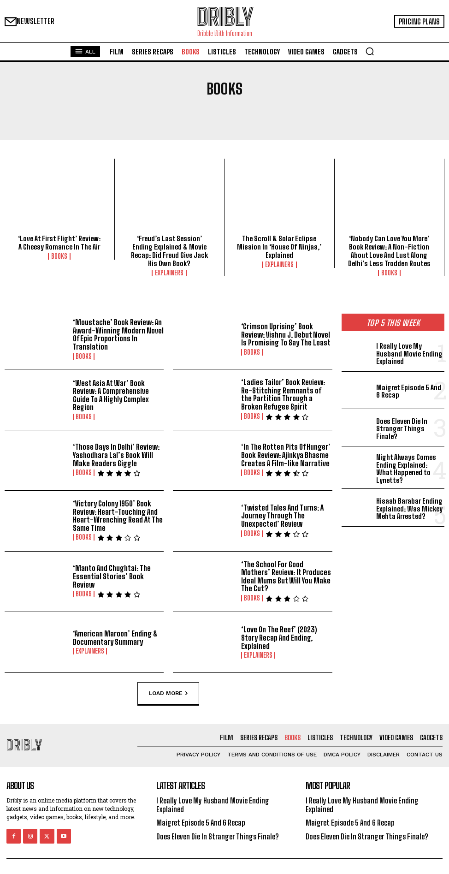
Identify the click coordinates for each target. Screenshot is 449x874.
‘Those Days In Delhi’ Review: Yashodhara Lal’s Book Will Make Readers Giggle (116, 454)
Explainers (169, 273)
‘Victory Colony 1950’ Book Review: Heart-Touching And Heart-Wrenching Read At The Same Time (118, 515)
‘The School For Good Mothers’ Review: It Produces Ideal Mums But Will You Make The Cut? (286, 576)
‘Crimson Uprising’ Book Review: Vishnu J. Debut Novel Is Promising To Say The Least (286, 334)
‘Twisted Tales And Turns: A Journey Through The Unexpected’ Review (282, 515)
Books (59, 256)
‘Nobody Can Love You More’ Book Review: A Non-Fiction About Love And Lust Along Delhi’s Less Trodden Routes (389, 251)
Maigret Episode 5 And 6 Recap (408, 391)
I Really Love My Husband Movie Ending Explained (409, 353)
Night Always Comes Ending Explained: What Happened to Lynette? (406, 468)
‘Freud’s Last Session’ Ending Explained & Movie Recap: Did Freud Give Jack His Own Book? (169, 251)
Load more (168, 693)
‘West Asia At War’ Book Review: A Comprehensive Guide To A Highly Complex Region (111, 395)
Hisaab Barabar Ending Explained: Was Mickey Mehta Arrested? (409, 508)
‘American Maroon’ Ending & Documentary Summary (115, 637)
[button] (369, 51)
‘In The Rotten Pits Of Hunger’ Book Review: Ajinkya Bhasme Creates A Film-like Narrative (286, 454)
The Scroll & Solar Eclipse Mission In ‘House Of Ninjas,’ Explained (279, 246)
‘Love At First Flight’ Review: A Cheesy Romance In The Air (59, 242)
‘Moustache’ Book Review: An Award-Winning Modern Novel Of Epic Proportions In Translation (118, 334)
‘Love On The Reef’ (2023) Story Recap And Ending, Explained (279, 637)
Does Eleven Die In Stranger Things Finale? (401, 428)
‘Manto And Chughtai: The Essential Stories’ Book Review (112, 576)
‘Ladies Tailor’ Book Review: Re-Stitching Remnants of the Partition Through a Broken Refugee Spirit (283, 394)
